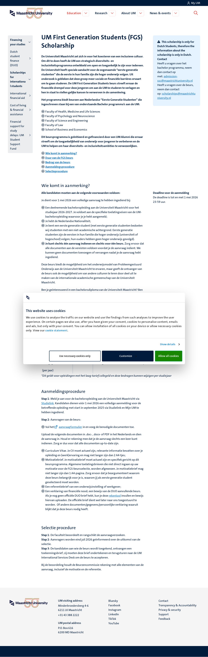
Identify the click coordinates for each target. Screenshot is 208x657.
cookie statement (56, 330)
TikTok (112, 619)
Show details (167, 344)
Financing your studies (17, 42)
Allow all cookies (168, 356)
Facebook (114, 605)
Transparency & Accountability (177, 605)
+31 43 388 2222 (68, 615)
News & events (161, 13)
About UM (129, 13)
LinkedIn (113, 614)
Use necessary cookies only (75, 356)
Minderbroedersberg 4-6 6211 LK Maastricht (73, 608)
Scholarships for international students (18, 79)
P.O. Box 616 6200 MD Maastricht (71, 630)
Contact (163, 601)
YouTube (113, 623)
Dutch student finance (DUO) (15, 58)
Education (75, 13)
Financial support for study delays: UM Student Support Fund (17, 135)
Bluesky (113, 601)
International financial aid (18, 96)
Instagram (114, 610)
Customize (127, 356)
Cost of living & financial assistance (18, 109)
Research (102, 13)
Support (164, 614)
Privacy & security (170, 610)
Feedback (164, 619)
